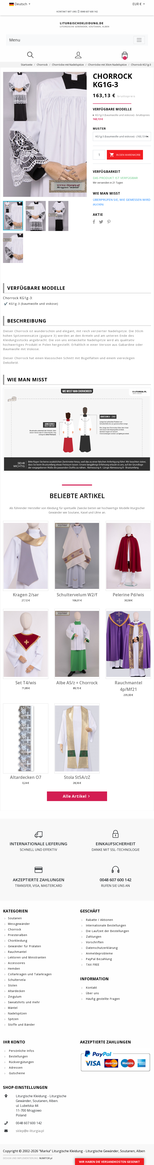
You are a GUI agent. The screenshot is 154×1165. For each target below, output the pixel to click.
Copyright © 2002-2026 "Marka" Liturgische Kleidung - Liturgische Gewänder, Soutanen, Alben (74, 1151)
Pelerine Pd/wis (128, 594)
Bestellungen (18, 1056)
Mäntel (13, 1008)
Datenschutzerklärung (101, 948)
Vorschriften (94, 942)
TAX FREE (92, 964)
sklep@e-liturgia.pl (30, 1131)
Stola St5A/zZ (77, 777)
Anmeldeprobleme (99, 953)
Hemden (14, 968)
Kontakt (91, 987)
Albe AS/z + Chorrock (77, 682)
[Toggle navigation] (139, 40)
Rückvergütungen (21, 1062)
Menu (14, 40)
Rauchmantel (17, 952)
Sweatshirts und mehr (24, 1002)
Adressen (15, 1067)
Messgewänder (19, 924)
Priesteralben (17, 935)
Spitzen (13, 1019)
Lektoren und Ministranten (27, 957)
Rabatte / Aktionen (99, 920)
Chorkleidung (17, 940)
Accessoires (16, 963)
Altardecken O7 (25, 777)
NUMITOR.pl (45, 1158)
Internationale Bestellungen (105, 925)
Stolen (12, 985)
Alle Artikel (77, 796)
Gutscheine (16, 1073)
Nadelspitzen (17, 1013)
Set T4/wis (25, 682)
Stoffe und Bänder (21, 1024)
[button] (40, 4)
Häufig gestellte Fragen (102, 999)
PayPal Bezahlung (98, 959)
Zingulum (15, 996)
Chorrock (14, 929)
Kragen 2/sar (26, 594)
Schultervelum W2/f (77, 594)
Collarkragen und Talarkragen (30, 974)
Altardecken (16, 991)
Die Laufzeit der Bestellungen (107, 931)
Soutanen (15, 918)
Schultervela (17, 980)
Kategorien (15, 911)
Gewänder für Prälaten (24, 946)
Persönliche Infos (21, 1051)
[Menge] (99, 155)
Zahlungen (93, 936)
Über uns (92, 993)
